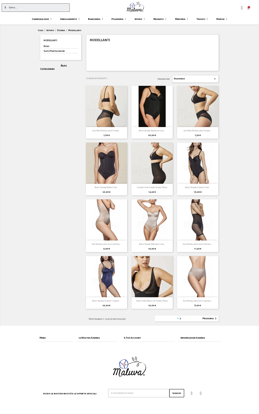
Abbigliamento (70, 19)
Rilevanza (195, 79)
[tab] (55, 338)
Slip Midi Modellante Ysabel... (106, 131)
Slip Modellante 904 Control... (198, 244)
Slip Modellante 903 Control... (106, 244)
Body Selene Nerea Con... (106, 187)
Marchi (221, 19)
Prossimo (210, 319)
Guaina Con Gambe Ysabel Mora (152, 187)
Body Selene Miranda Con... (152, 244)
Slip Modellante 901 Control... (197, 301)
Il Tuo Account (132, 337)
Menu (42, 337)
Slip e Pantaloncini (54, 51)
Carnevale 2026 (42, 19)
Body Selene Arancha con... (152, 131)
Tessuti (202, 19)
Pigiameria (118, 19)
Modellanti (50, 40)
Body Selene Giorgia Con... (197, 187)
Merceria (181, 19)
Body (46, 46)
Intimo (140, 19)
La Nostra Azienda (89, 337)
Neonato (159, 19)
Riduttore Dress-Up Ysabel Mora (152, 301)
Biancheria (95, 19)
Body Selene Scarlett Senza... (106, 301)
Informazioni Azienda (193, 337)
